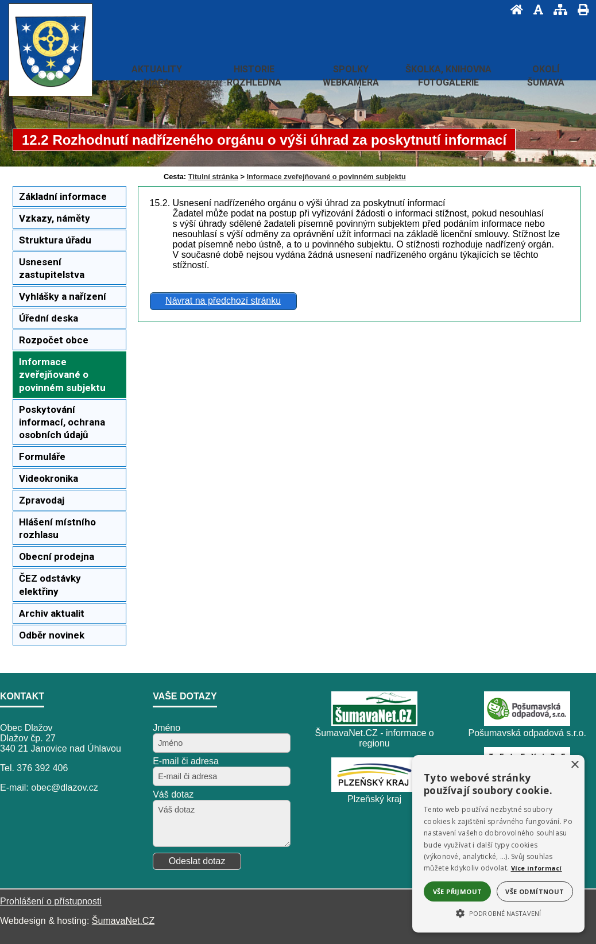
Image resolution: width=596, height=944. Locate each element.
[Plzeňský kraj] (374, 789)
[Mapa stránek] (557, 9)
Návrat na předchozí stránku (223, 300)
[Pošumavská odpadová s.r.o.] (527, 723)
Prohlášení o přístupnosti (51, 901)
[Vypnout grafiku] (535, 9)
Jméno (166, 728)
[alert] (498, 844)
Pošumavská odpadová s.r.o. (527, 733)
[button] (498, 912)
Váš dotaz (173, 794)
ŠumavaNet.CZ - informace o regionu (374, 738)
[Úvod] (513, 9)
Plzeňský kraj (374, 799)
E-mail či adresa (186, 761)
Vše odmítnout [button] (534, 891)
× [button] (574, 765)
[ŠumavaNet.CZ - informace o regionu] (374, 723)
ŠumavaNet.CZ (123, 921)
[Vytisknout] (579, 9)
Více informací (536, 868)
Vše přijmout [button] (457, 891)
